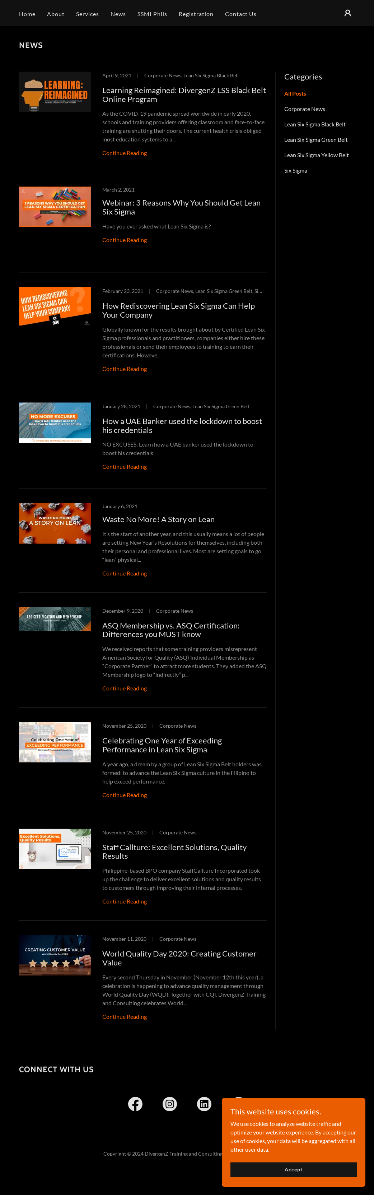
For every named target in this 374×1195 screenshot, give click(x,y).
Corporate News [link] (304, 108)
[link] (143, 122)
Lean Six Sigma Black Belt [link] (315, 124)
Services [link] (87, 13)
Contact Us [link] (241, 13)
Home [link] (27, 13)
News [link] (118, 13)
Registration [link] (196, 13)
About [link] (56, 13)
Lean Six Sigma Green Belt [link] (316, 139)
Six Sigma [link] (295, 170)
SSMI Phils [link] (152, 13)
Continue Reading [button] (124, 152)
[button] (348, 13)
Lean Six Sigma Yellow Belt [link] (316, 154)
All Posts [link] (295, 93)
